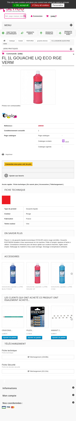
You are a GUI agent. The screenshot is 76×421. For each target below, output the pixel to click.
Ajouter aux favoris (16, 176)
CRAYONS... (7, 330)
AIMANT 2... (56, 330)
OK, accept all (21, 5)
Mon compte (9, 395)
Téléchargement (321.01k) (38, 371)
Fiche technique (19, 184)
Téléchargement (56, 184)
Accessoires (44, 184)
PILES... (29, 330)
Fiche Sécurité (8, 365)
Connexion (37, 16)
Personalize (58, 5)
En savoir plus (32, 184)
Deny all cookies (40, 5)
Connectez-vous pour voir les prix (18, 164)
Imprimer (9, 154)
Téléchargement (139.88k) (38, 357)
